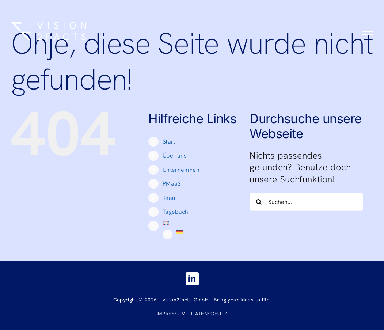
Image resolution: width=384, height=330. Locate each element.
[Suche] (259, 202)
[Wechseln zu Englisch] (201, 223)
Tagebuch (176, 212)
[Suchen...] (306, 202)
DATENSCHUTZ (209, 313)
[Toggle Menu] (367, 32)
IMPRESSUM (171, 313)
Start (169, 141)
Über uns (175, 155)
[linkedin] (192, 278)
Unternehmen (181, 170)
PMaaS (172, 183)
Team (170, 198)
